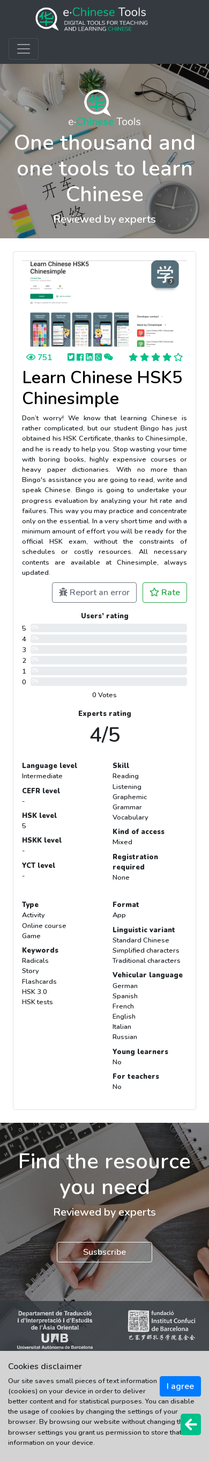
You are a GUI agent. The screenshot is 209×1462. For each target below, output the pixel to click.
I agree (180, 1386)
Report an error (94, 592)
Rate (165, 592)
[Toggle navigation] (24, 49)
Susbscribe (104, 1252)
